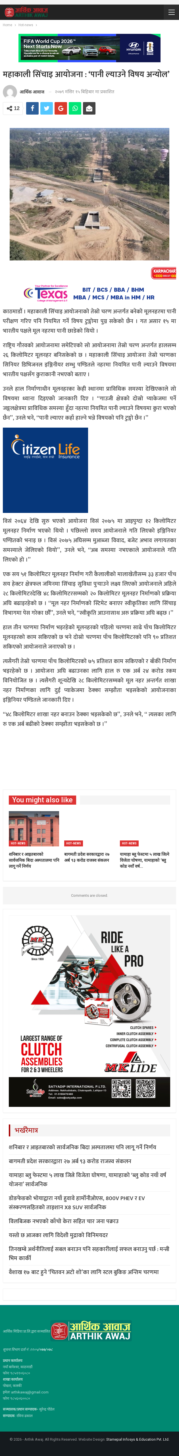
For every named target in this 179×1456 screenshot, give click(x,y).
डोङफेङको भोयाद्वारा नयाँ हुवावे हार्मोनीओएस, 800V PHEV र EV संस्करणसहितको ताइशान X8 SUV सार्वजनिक (77, 1203)
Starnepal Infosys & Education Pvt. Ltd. (137, 1439)
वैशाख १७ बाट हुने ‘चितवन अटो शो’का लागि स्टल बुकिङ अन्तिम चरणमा (84, 1272)
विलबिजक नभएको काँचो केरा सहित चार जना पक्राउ (63, 1221)
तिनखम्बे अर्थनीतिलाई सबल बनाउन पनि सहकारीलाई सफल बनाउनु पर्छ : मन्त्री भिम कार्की (89, 1253)
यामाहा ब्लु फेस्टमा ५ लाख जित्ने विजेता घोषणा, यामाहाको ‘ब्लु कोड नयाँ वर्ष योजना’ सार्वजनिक (87, 1180)
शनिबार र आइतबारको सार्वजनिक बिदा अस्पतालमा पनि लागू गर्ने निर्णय (82, 1147)
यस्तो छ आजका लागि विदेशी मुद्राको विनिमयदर (58, 1235)
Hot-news (18, 843)
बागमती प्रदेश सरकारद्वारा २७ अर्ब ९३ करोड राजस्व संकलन (70, 1161)
